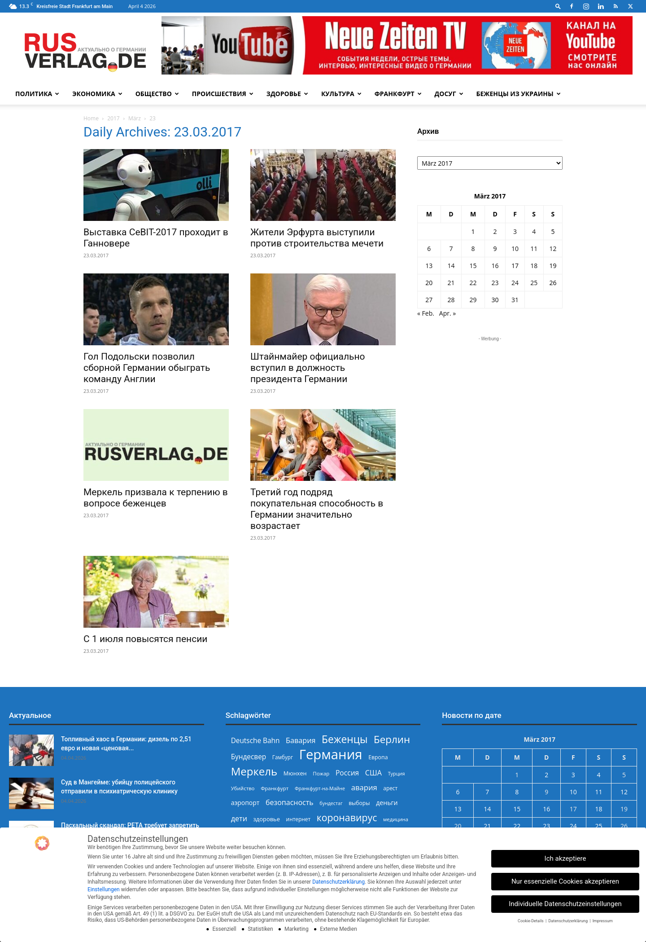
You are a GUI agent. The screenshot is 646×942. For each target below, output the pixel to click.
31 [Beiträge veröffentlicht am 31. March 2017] (515, 299)
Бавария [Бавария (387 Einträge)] (300, 740)
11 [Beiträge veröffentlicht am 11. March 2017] (533, 248)
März (134, 118)
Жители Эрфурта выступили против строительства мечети (317, 238)
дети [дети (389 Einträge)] (239, 818)
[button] (558, 6)
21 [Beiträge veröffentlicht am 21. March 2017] (450, 282)
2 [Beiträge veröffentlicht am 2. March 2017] (495, 231)
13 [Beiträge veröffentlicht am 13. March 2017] (428, 265)
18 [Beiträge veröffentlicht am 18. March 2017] (533, 265)
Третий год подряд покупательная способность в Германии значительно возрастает (316, 509)
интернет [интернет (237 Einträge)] (298, 819)
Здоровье (287, 93)
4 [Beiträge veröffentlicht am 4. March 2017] (534, 231)
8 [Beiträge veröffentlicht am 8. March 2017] (473, 248)
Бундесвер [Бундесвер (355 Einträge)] (248, 757)
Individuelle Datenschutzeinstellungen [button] (565, 904)
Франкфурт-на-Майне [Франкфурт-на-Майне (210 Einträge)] (320, 788)
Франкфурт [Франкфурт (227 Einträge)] (274, 788)
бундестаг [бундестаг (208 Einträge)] (330, 803)
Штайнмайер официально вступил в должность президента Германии (307, 367)
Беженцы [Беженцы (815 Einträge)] (344, 739)
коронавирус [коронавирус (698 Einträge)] (347, 817)
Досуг (449, 93)
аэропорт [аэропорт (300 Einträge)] (245, 802)
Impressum (603, 921)
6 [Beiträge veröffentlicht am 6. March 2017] (429, 248)
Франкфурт (398, 93)
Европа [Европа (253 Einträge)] (378, 757)
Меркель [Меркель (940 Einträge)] (254, 771)
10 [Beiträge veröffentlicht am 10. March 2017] (515, 248)
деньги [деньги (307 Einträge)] (386, 802)
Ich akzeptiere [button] (565, 858)
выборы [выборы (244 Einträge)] (359, 803)
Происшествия (222, 93)
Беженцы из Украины (518, 93)
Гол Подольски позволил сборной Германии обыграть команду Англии (146, 367)
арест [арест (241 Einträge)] (390, 788)
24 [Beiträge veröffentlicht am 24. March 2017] (515, 282)
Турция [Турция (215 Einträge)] (396, 773)
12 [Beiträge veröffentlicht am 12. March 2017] (552, 248)
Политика (37, 93)
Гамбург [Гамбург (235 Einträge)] (282, 757)
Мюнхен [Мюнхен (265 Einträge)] (295, 773)
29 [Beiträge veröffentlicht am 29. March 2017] (472, 299)
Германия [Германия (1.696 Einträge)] (330, 754)
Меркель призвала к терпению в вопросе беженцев (155, 498)
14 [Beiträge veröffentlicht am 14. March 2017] (450, 265)
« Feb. (425, 313)
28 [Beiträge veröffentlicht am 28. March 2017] (450, 299)
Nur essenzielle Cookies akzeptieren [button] (565, 881)
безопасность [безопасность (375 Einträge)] (290, 802)
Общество (157, 93)
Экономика (97, 93)
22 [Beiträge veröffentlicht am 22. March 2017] (472, 282)
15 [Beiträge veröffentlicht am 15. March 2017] (472, 265)
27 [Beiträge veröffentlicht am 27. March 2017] (428, 299)
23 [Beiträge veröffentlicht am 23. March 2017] (495, 282)
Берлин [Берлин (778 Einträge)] (392, 739)
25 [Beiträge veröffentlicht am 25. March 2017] (533, 282)
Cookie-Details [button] (531, 921)
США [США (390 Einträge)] (373, 773)
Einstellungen (103, 889)
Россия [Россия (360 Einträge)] (347, 773)
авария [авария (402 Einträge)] (364, 787)
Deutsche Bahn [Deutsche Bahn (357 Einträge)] (255, 740)
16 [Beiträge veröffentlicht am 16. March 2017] (495, 265)
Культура (341, 93)
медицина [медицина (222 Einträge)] (395, 819)
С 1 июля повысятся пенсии (145, 639)
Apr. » (447, 313)
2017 (113, 118)
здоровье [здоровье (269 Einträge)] (266, 819)
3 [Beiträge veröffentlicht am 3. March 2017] (515, 231)
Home (91, 118)
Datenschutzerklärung (338, 882)
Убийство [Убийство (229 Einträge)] (243, 788)
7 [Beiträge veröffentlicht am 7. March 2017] (451, 248)
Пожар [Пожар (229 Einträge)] (321, 773)
